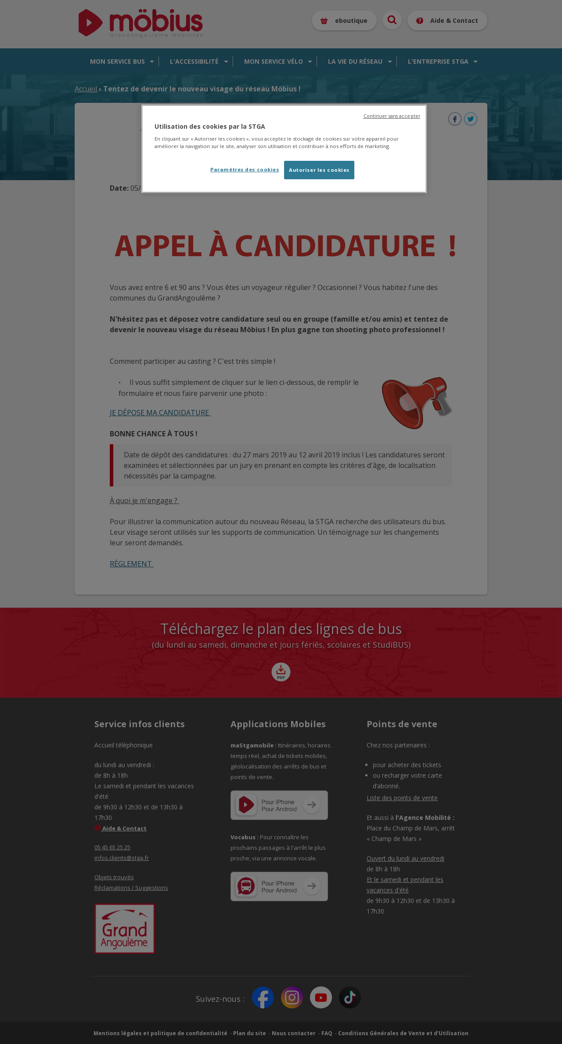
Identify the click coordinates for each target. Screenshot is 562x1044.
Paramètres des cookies (244, 169)
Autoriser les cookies (319, 170)
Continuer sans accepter (392, 116)
